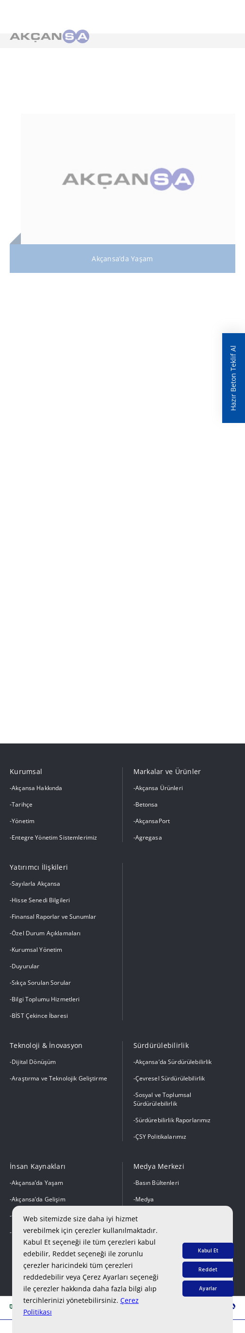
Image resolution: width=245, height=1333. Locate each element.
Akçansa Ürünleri (159, 788)
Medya (144, 1199)
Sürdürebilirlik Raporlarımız (173, 1120)
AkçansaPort (152, 821)
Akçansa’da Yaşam (37, 1183)
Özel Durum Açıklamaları (46, 933)
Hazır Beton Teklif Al (233, 378)
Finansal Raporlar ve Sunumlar (54, 916)
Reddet (207, 1269)
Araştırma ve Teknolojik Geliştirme (59, 1078)
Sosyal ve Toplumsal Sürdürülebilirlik (162, 1099)
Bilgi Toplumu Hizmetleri (46, 999)
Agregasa (148, 837)
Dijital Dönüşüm (34, 1062)
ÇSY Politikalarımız (161, 1136)
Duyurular (25, 966)
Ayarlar (208, 1288)
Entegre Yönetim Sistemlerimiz (54, 837)
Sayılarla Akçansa (36, 883)
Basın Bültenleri (157, 1183)
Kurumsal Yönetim (37, 949)
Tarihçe (22, 804)
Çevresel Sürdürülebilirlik (170, 1078)
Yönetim (23, 821)
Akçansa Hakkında (37, 788)
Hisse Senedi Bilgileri (41, 900)
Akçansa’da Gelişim (38, 1199)
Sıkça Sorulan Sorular (41, 983)
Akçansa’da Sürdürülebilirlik (173, 1062)
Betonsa (146, 804)
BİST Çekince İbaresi (40, 1016)
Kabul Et (208, 1250)
